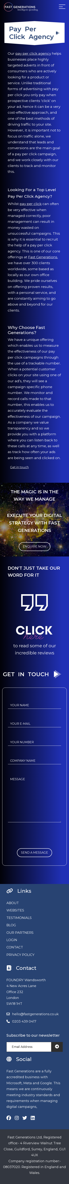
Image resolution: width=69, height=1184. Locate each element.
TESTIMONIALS (19, 918)
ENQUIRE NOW (34, 546)
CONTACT (14, 947)
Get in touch (19, 467)
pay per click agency (33, 53)
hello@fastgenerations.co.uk (35, 1014)
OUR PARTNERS (19, 933)
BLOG (11, 925)
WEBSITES (15, 910)
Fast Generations (42, 257)
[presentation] (36, 841)
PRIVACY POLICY (20, 955)
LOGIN (11, 940)
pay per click (31, 204)
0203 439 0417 (24, 1021)
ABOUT (12, 903)
